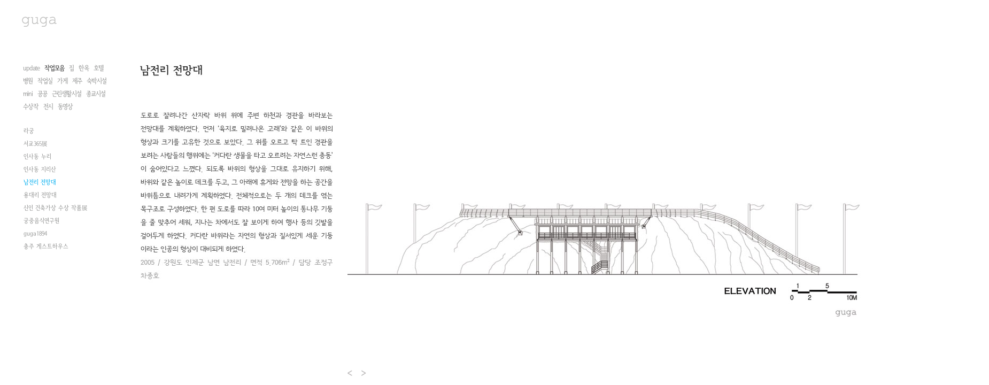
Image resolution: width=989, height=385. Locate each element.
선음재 (31, 192)
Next (364, 373)
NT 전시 (33, 153)
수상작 (30, 106)
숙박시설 (96, 81)
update (31, 68)
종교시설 (95, 93)
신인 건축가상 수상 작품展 (55, 282)
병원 (28, 81)
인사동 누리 (37, 230)
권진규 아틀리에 (42, 128)
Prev (350, 373)
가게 (62, 81)
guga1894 (35, 307)
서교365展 (35, 217)
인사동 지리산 (40, 243)
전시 (48, 106)
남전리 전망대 (40, 256)
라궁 (29, 205)
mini (28, 93)
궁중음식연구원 (41, 294)
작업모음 (54, 68)
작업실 (44, 81)
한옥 (84, 68)
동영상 (65, 106)
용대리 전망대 (40, 269)
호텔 (98, 68)
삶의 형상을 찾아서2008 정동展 (60, 140)
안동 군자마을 (41, 179)
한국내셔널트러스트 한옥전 (56, 166)
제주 (77, 81)
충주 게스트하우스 (46, 320)
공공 (42, 93)
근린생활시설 (66, 93)
